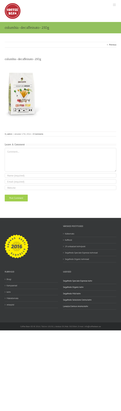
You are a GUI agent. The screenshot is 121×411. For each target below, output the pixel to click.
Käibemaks (69, 233)
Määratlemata (12, 298)
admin (9, 134)
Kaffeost (68, 240)
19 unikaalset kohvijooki (75, 246)
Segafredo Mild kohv (72, 293)
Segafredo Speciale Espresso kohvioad (81, 252)
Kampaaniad (12, 285)
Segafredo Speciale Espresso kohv (77, 280)
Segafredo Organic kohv (73, 287)
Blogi (9, 279)
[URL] (60, 187)
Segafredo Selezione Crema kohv (77, 300)
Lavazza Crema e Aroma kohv (75, 306)
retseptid (10, 304)
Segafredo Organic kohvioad (77, 259)
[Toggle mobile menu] (114, 4)
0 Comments (38, 134)
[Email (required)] (60, 181)
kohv (9, 292)
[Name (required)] (60, 175)
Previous (112, 44)
